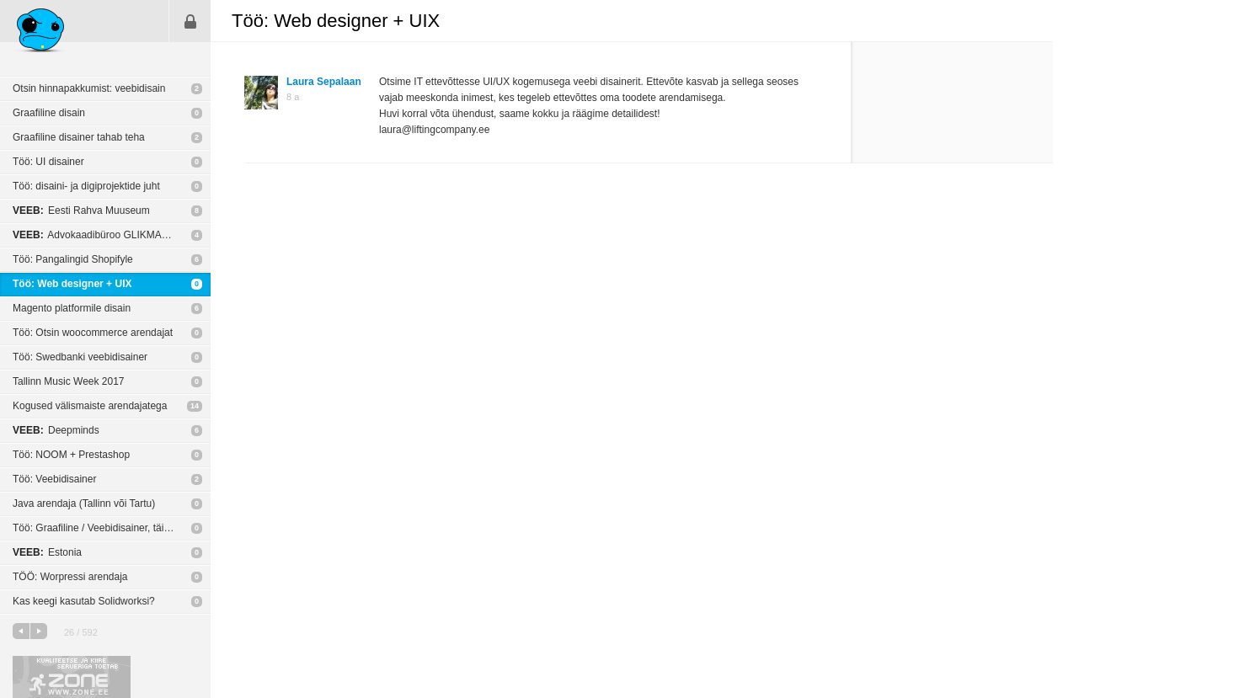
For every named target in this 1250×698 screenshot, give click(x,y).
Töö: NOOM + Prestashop (71, 455)
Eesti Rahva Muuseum (81, 210)
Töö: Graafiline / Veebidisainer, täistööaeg (106, 528)
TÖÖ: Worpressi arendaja (70, 577)
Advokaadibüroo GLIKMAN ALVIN (106, 235)
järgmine (38, 631)
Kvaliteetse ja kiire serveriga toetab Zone (72, 677)
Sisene (190, 21)
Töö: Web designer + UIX (72, 284)
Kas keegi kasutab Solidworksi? (84, 601)
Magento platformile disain (72, 308)
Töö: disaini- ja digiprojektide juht (86, 186)
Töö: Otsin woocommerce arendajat (93, 332)
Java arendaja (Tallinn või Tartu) (84, 503)
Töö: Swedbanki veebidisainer (80, 357)
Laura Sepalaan (323, 82)
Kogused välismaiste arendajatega (90, 406)
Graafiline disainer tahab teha (79, 137)
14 (194, 406)
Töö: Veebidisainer (54, 479)
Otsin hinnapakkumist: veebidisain (89, 88)
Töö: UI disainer (48, 162)
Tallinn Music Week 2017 (69, 381)
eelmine (21, 631)
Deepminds (56, 430)
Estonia (47, 552)
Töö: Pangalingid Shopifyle (73, 259)
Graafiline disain (49, 113)
